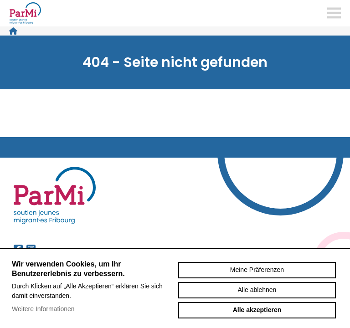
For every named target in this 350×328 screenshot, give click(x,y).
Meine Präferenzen (257, 269)
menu (334, 13)
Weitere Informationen (43, 309)
